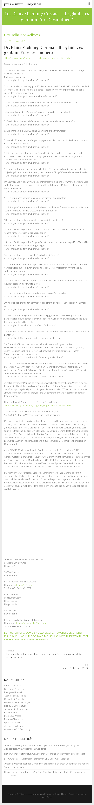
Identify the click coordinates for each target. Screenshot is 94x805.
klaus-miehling (14, 636)
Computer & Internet (14, 688)
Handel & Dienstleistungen (17, 702)
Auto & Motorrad (12, 685)
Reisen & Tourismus (13, 719)
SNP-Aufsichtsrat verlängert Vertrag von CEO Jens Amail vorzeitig (36, 758)
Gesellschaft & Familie (15, 695)
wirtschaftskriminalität (37, 639)
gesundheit (75, 632)
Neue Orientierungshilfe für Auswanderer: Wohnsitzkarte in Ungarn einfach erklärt (44, 753)
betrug (9, 632)
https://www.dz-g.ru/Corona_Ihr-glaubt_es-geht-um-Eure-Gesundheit (38, 57)
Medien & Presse (12, 715)
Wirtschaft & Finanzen (15, 725)
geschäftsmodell (56, 632)
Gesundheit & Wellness (22, 35)
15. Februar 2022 (17, 40)
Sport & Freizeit (12, 722)
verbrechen (12, 639)
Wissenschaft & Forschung (17, 729)
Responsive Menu (89, 3)
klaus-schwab (34, 636)
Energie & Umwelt (13, 692)
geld (41, 632)
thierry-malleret (77, 636)
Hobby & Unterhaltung (15, 705)
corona (19, 632)
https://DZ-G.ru (24, 584)
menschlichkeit (54, 636)
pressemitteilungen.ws (23, 3)
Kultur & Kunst (11, 712)
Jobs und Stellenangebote (17, 709)
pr (5, 40)
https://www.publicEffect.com (31, 623)
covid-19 (31, 632)
